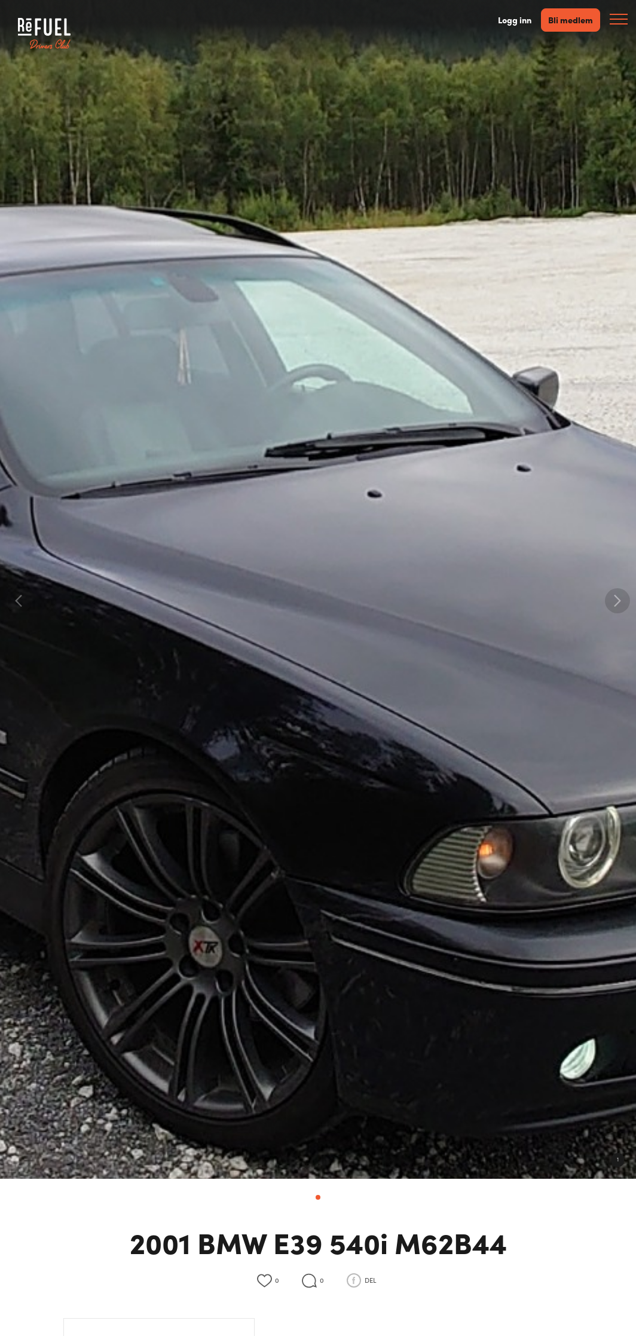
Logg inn (514, 20)
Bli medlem (570, 19)
